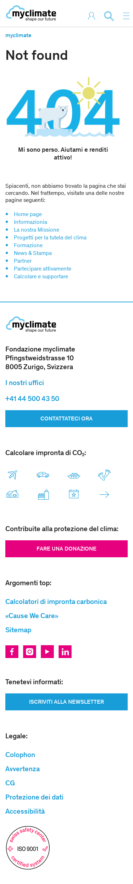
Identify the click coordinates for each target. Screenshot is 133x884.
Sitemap (18, 630)
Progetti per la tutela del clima (50, 237)
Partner (23, 260)
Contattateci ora (66, 418)
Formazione (28, 245)
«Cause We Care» (31, 615)
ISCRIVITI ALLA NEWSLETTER (66, 701)
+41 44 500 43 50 (32, 398)
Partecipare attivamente (42, 268)
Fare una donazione (66, 548)
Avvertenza (22, 768)
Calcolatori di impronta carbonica (56, 601)
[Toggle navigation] (126, 16)
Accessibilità (25, 811)
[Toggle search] (111, 16)
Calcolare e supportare (41, 276)
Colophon (20, 754)
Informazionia (30, 222)
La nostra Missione (36, 229)
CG (10, 783)
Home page (28, 214)
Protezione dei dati (34, 797)
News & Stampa (33, 253)
